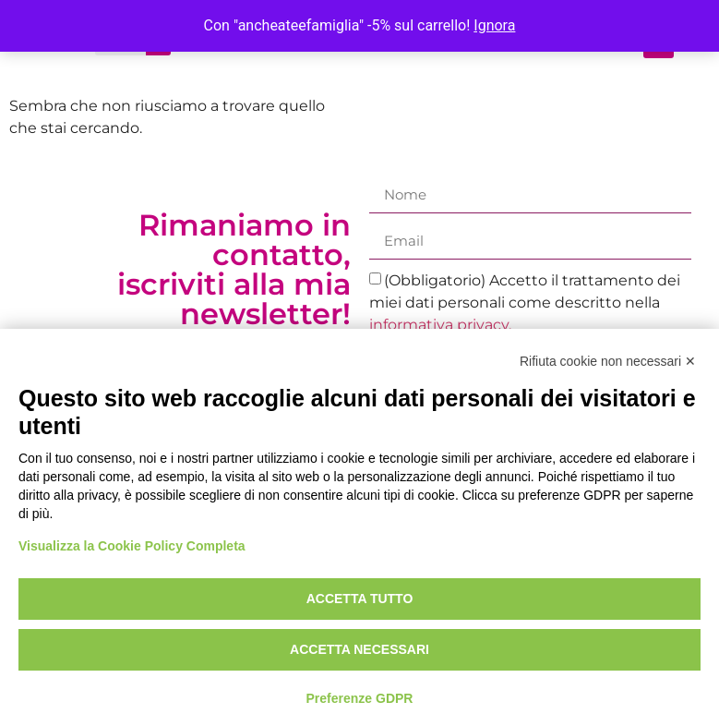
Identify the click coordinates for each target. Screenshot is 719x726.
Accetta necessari (359, 649)
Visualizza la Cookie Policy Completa (132, 545)
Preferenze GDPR (359, 698)
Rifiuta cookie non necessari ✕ (608, 361)
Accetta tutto (359, 598)
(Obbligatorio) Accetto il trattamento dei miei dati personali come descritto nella (525, 302)
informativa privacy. (440, 324)
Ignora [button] (494, 25)
